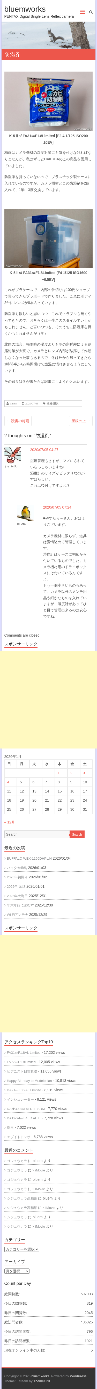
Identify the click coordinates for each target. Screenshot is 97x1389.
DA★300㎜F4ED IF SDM (26, 1109)
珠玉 (10, 1128)
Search (77, 834)
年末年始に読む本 (20, 905)
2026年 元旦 (16, 887)
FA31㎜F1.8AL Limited (24, 1053)
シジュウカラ (17, 1217)
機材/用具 (53, 403)
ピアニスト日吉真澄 (22, 1071)
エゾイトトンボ (19, 1137)
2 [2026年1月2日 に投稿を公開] (71, 773)
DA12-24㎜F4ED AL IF (24, 1118)
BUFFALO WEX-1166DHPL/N (29, 858)
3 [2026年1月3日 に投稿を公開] (84, 773)
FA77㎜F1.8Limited (21, 1062)
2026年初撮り (17, 877)
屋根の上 (81, 421)
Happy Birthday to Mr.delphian (29, 1081)
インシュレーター (20, 1099)
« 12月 (9, 822)
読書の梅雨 (18, 421)
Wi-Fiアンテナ (17, 915)
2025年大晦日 (17, 896)
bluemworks (25, 9)
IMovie (50, 1208)
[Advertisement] (48, 700)
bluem (13, 403)
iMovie (40, 1170)
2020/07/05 (31, 403)
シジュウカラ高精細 (22, 1198)
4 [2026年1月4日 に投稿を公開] (8, 782)
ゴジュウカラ (17, 1161)
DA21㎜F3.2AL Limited (24, 1090)
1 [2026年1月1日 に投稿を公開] (59, 773)
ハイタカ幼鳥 (17, 868)
